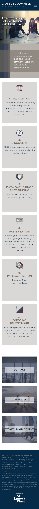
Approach (19, 399)
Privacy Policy (21, 458)
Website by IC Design (25, 460)
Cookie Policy (8, 460)
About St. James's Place (22, 455)
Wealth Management (19, 429)
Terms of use (7, 458)
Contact (19, 369)
